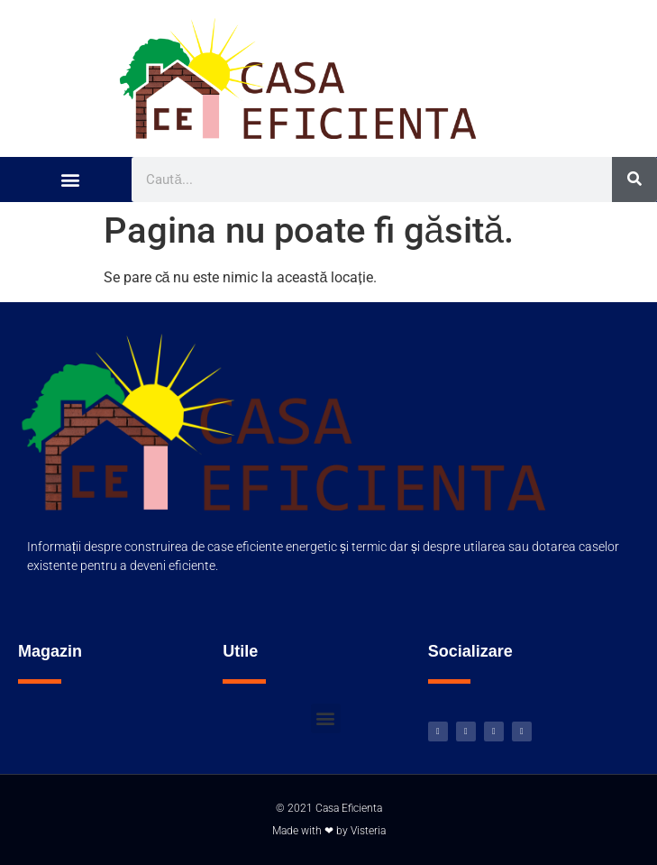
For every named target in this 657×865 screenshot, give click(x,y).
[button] (70, 179)
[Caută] (634, 179)
